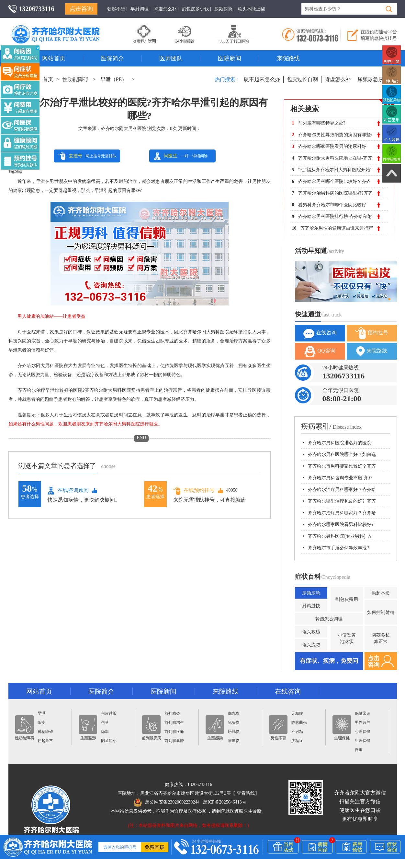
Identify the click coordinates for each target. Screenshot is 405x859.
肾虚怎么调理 (329, 618)
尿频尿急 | (224, 8)
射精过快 (311, 605)
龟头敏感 (311, 631)
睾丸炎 (234, 713)
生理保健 (341, 727)
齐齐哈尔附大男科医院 (123, 128)
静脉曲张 (299, 722)
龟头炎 (234, 722)
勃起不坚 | (117, 8)
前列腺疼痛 (174, 731)
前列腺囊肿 (174, 740)
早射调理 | (140, 8)
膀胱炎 (234, 731)
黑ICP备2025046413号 (224, 802)
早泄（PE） (113, 79)
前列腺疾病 (151, 727)
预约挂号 (371, 333)
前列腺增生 (174, 722)
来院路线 (288, 58)
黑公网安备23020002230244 (166, 802)
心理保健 (362, 731)
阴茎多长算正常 (381, 638)
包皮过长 (109, 713)
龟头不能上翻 (251, 8)
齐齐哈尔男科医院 (65, 27)
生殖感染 (215, 727)
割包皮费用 (346, 599)
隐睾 (105, 731)
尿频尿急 (311, 593)
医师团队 (171, 58)
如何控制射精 (380, 612)
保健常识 (362, 713)
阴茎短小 (109, 740)
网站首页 (53, 58)
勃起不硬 (381, 593)
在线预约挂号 (194, 490)
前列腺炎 (172, 713)
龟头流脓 (311, 644)
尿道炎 (234, 740)
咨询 (359, 749)
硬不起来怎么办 (262, 79)
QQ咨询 (319, 351)
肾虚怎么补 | (166, 8)
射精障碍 (45, 731)
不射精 (297, 731)
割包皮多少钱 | (196, 8)
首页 (48, 79)
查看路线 (246, 793)
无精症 (297, 713)
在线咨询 (320, 333)
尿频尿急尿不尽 (375, 79)
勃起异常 (45, 740)
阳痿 (41, 722)
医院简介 (112, 58)
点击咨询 (81, 9)
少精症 (297, 740)
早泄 (41, 713)
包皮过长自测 (302, 79)
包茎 (105, 722)
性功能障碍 (75, 79)
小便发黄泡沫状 (347, 638)
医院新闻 (229, 58)
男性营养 (362, 722)
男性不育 (278, 727)
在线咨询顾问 (68, 490)
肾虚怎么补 (338, 79)
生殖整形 (88, 727)
